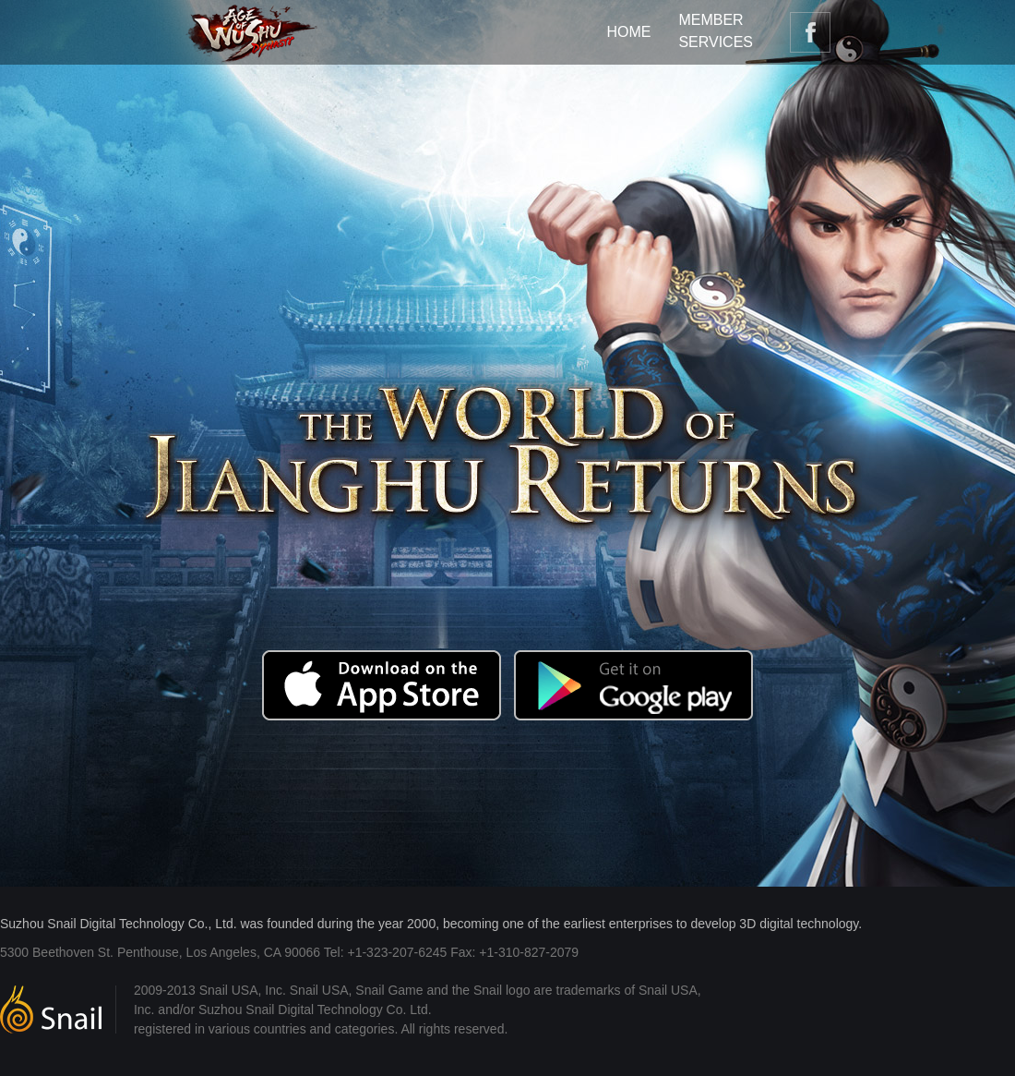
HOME (628, 32)
